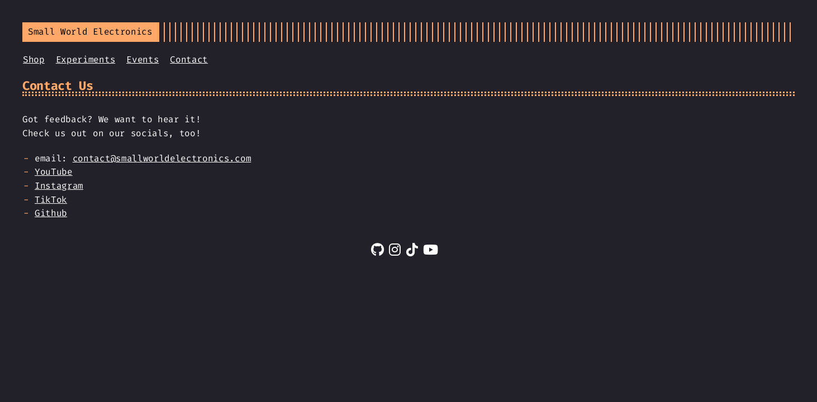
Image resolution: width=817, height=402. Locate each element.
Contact (189, 59)
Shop (34, 59)
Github (51, 213)
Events (142, 59)
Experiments (85, 59)
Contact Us (57, 86)
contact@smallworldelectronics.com (162, 158)
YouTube (54, 172)
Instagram (59, 186)
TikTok (51, 199)
